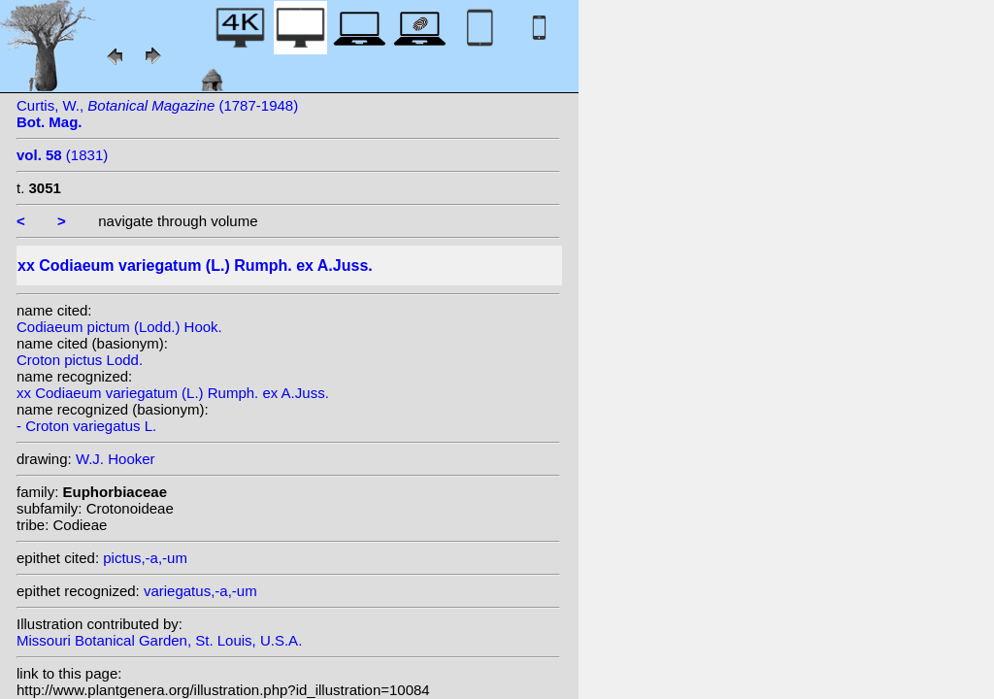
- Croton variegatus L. (86, 425)
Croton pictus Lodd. (80, 359)
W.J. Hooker (115, 458)
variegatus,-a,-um (200, 590)
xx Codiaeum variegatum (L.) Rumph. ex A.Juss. (173, 392)
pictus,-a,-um (145, 557)
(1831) (62, 155)
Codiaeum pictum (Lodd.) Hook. (119, 326)
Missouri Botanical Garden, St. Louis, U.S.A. (159, 640)
